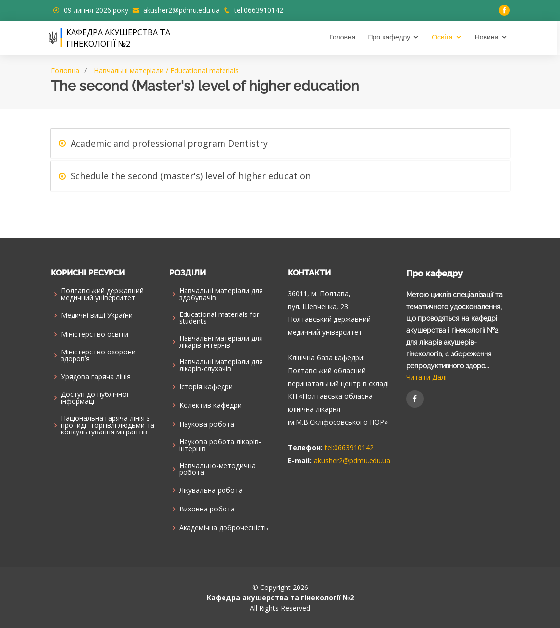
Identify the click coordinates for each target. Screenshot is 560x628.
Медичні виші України (97, 315)
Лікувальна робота (211, 490)
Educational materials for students (219, 318)
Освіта (443, 37)
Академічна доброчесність (223, 527)
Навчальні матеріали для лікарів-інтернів (221, 342)
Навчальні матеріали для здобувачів (221, 294)
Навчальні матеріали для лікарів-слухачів (221, 365)
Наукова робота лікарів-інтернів (220, 445)
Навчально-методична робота (217, 469)
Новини (488, 37)
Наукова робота (206, 424)
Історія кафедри (206, 386)
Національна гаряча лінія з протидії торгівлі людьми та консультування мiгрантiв (107, 425)
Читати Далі (426, 377)
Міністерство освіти (94, 334)
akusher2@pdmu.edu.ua (181, 10)
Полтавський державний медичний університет (102, 294)
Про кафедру (391, 37)
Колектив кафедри (210, 405)
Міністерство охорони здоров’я (98, 355)
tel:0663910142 (258, 10)
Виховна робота (207, 509)
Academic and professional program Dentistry (169, 143)
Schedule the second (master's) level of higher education (191, 176)
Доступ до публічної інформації (95, 398)
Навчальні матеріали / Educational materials (166, 70)
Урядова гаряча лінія (96, 376)
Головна (344, 37)
